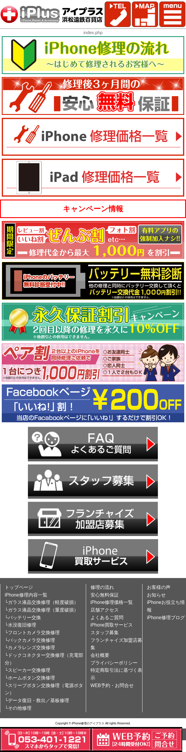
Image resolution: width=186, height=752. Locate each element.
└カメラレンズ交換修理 (30, 647)
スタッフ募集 (105, 632)
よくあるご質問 (107, 617)
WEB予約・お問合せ (112, 685)
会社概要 (100, 655)
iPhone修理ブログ (166, 617)
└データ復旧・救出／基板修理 (37, 700)
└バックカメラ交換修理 (30, 640)
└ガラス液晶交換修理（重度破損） (41, 609)
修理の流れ (102, 587)
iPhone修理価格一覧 (112, 602)
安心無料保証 (105, 594)
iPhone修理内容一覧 (26, 594)
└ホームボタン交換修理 (30, 677)
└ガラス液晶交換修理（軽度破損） (41, 602)
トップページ (19, 587)
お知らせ (156, 594)
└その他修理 (18, 708)
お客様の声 (158, 587)
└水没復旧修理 (20, 624)
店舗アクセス (105, 609)
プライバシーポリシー (114, 662)
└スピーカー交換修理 (27, 670)
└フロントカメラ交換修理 (32, 632)
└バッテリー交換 (23, 617)
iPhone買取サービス (112, 624)
